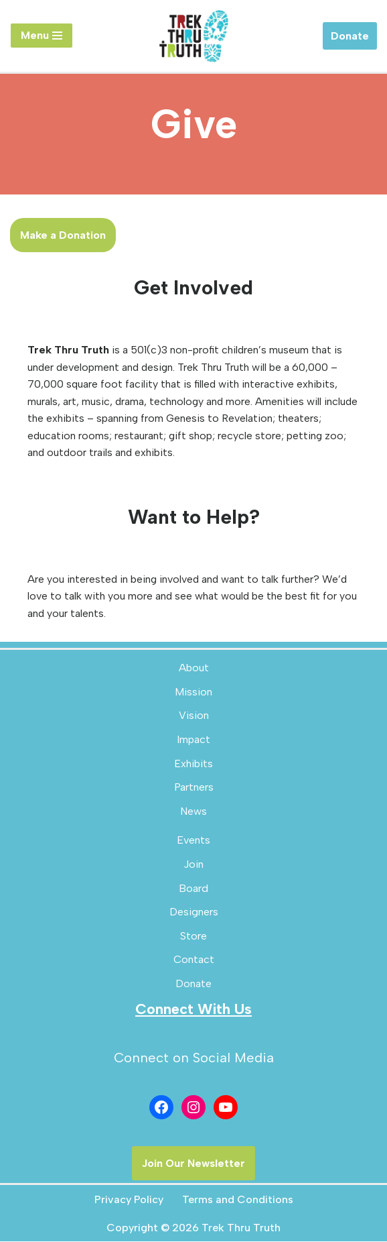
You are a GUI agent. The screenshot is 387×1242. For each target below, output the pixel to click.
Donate (350, 36)
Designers (193, 912)
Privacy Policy (128, 1200)
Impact (193, 740)
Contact (193, 960)
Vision (194, 716)
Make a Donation (63, 235)
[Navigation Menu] (41, 35)
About (194, 668)
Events (193, 840)
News (193, 811)
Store (193, 936)
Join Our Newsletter (193, 1164)
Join (193, 864)
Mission (193, 692)
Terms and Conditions (237, 1200)
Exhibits (193, 764)
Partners (194, 787)
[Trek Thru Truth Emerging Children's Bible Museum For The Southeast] (193, 35)
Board (193, 889)
